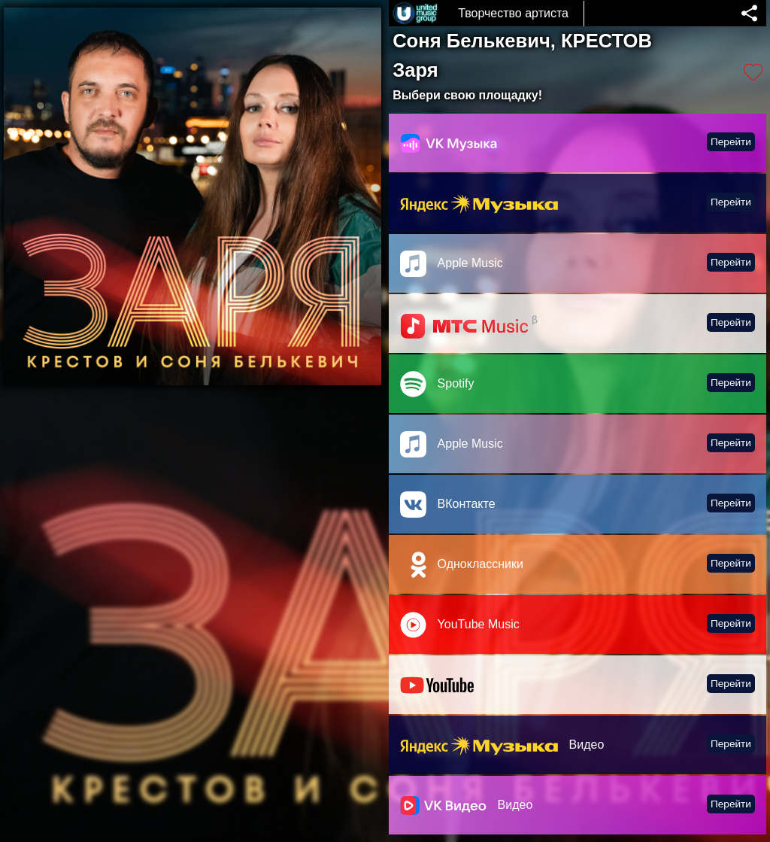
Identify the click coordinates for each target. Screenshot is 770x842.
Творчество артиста (513, 13)
